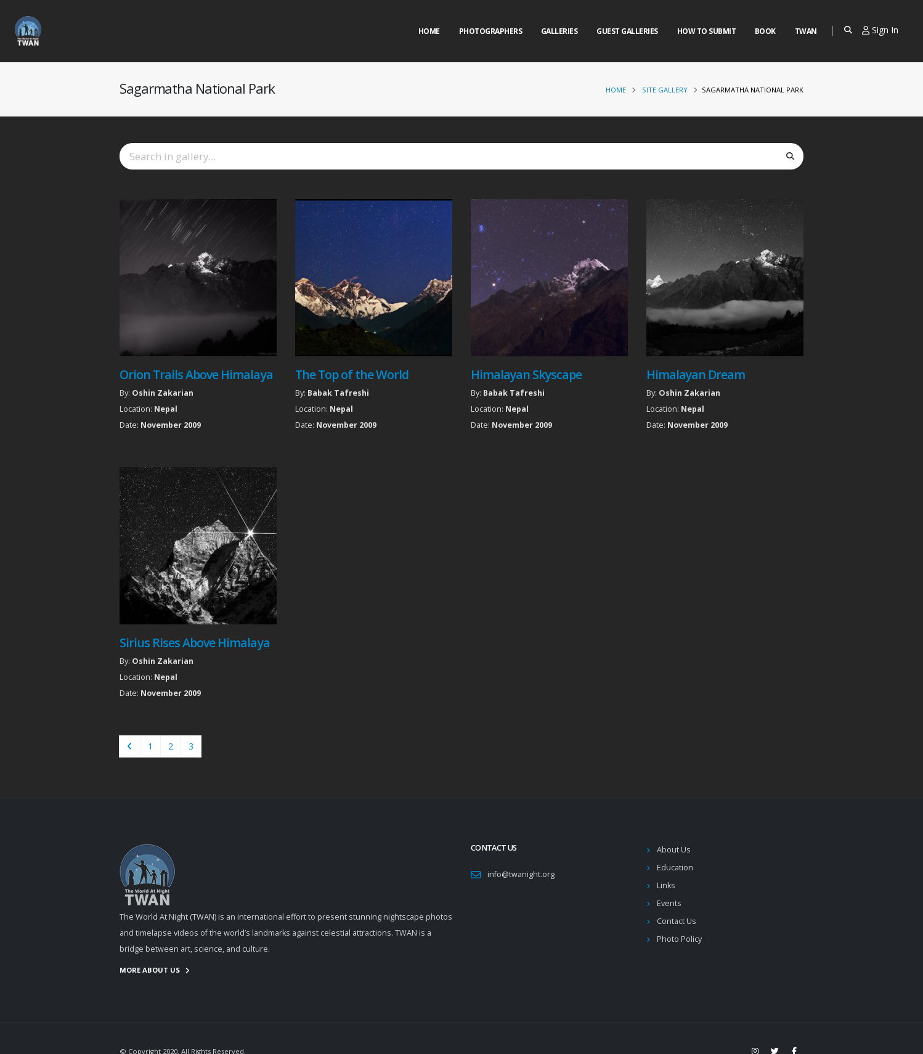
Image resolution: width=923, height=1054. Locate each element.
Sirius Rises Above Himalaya (195, 642)
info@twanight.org (521, 874)
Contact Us (676, 921)
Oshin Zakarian (162, 393)
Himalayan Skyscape (526, 374)
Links (666, 885)
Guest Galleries (627, 31)
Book (765, 31)
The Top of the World (352, 374)
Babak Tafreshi (338, 393)
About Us (674, 849)
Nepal (165, 409)
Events (669, 903)
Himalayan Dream (695, 374)
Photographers (490, 31)
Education (675, 867)
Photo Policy (679, 939)
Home (429, 31)
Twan (806, 31)
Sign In (880, 30)
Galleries (559, 31)
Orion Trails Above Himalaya (196, 374)
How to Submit (706, 31)
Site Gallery (665, 89)
